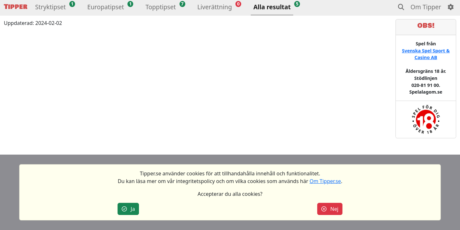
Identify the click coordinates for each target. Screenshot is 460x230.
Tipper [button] (15, 7)
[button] (50, 8)
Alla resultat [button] (272, 7)
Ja (128, 208)
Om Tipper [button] (425, 7)
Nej (330, 208)
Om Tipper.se (325, 181)
